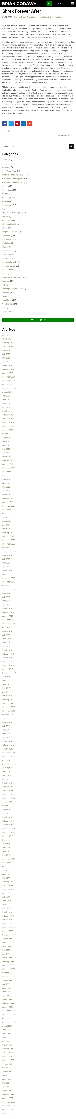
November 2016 (8, 711)
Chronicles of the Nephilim (12, 179)
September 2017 (9, 673)
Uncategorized (8, 304)
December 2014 (8, 794)
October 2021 (7, 514)
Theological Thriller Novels (12, 289)
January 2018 (7, 658)
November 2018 (8, 624)
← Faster (6, 131)
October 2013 (7, 836)
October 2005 (7, 1018)
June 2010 (6, 901)
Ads (3, 163)
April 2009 (6, 954)
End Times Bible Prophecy (12, 213)
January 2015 (7, 791)
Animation (31, 17)
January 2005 (7, 1053)
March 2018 (7, 650)
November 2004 (8, 1060)
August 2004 (7, 1072)
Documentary (7, 205)
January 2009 (7, 965)
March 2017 (7, 696)
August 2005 (7, 1026)
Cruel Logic (6, 198)
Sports (5, 273)
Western (5, 311)
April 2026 (6, 335)
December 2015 (8, 753)
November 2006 (8, 969)
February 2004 (8, 1094)
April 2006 (6, 996)
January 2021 (7, 536)
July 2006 (6, 984)
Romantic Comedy (42, 17)
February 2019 (8, 612)
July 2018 (6, 635)
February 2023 (8, 460)
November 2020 (8, 544)
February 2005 (8, 1049)
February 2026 (8, 343)
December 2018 (8, 620)
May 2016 (6, 734)
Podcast (5, 254)
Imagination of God (9, 232)
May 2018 (6, 643)
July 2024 (6, 396)
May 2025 (6, 358)
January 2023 (7, 464)
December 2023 (8, 422)
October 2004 (7, 1064)
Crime (4, 194)
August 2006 (7, 980)
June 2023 (6, 445)
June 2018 (6, 639)
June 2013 (6, 851)
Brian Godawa (19, 17)
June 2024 (6, 400)
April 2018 (6, 646)
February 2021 (8, 533)
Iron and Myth (7, 239)
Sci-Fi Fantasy (56, 17)
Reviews (5, 258)
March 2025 (7, 365)
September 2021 (9, 517)
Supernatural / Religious (11, 277)
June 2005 (6, 1034)
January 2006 (7, 1007)
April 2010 (6, 908)
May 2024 (6, 403)
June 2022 (6, 483)
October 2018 (7, 627)
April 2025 (6, 362)
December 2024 (8, 377)
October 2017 (7, 669)
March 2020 (7, 571)
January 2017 (7, 703)
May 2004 (6, 1083)
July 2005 (6, 1030)
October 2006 (7, 973)
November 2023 (8, 426)
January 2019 (7, 616)
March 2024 (7, 411)
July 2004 (6, 1075)
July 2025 (6, 354)
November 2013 (8, 832)
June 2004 (6, 1079)
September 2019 (9, 589)
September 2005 (9, 1022)
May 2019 (6, 601)
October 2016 (7, 715)
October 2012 (7, 867)
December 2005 (8, 1011)
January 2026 (7, 347)
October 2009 (7, 931)
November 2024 (8, 381)
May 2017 (6, 688)
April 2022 (6, 491)
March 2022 (7, 495)
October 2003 (7, 1109)
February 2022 (8, 498)
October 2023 (7, 430)
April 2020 (6, 567)
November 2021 (8, 510)
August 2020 (7, 555)
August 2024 (7, 392)
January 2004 (7, 1098)
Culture (5, 201)
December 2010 (8, 889)
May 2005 (6, 1037)
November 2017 (8, 665)
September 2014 (9, 806)
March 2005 (7, 1045)
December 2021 (8, 506)
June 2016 (6, 730)
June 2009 (6, 946)
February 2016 (8, 745)
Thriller (5, 296)
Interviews (6, 235)
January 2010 (7, 920)
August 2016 (7, 722)
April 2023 (6, 453)
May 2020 (6, 563)
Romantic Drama (8, 266)
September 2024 (9, 388)
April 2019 (6, 605)
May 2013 (6, 855)
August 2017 (7, 677)
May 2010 (6, 905)
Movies (5, 247)
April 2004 (6, 1087)
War (3, 308)
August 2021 (7, 521)
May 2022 (6, 487)
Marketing (6, 243)
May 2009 (6, 950)
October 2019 (7, 586)
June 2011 (6, 874)
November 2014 (8, 798)
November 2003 (8, 1106)
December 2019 (8, 578)
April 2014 (6, 813)
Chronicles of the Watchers (13, 182)
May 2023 (6, 449)
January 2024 (7, 419)
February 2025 (8, 369)
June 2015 (6, 775)
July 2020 (6, 559)
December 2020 (8, 540)
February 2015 (8, 787)
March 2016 (7, 741)
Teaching (5, 281)
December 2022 (8, 468)
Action (4, 160)
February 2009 (8, 961)
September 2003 (9, 1113)
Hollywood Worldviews (11, 224)
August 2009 (7, 939)
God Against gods (9, 220)
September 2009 (9, 935)
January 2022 (7, 502)
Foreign (5, 216)
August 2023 (7, 438)
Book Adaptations (9, 171)
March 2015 (7, 783)
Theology (6, 292)
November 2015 (8, 756)
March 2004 (7, 1091)
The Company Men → (65, 135)
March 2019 (7, 608)
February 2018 (8, 654)
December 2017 (8, 662)
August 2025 (7, 350)
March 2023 (7, 457)
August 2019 (7, 593)
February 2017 (8, 700)
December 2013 (8, 829)
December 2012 (8, 859)
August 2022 (7, 479)
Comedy (5, 186)
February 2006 (8, 1003)
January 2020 (7, 574)
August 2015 (7, 768)
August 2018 (7, 631)
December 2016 (8, 707)
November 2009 (8, 927)
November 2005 (8, 1015)
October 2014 (7, 802)
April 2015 (6, 779)
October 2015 (7, 760)
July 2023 (6, 441)
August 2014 (7, 810)
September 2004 (9, 1068)
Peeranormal (7, 251)
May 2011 (6, 878)
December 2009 (8, 923)
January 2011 (7, 886)
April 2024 (6, 407)
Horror (4, 228)
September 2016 (9, 719)
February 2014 (8, 821)
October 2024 (7, 384)
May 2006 (6, 992)
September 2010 (9, 893)
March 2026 (7, 339)
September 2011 (9, 870)
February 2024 (8, 415)
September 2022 (9, 476)
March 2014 (7, 817)
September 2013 (9, 840)
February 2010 (8, 916)
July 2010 (6, 897)
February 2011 (8, 882)
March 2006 (7, 999)
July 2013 (6, 848)
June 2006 (6, 988)
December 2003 (8, 1102)
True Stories (7, 300)
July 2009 (6, 942)
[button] (49, 3)
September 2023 (9, 434)
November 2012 (8, 863)
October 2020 (7, 548)
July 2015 (6, 772)
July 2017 (6, 681)
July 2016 (6, 726)
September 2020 (9, 552)
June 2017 (6, 684)
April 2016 (6, 738)
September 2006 (9, 977)
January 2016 (7, 749)
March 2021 (7, 529)
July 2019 (6, 597)
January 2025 (7, 373)
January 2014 (7, 825)
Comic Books (7, 190)
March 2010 (7, 912)
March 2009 (7, 958)
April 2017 (6, 692)
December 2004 (8, 1056)
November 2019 (8, 582)
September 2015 (9, 764)
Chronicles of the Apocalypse (13, 175)
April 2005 (6, 1041)
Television (6, 285)
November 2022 (8, 472)
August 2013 (7, 844)
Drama (4, 209)
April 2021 (6, 525)
